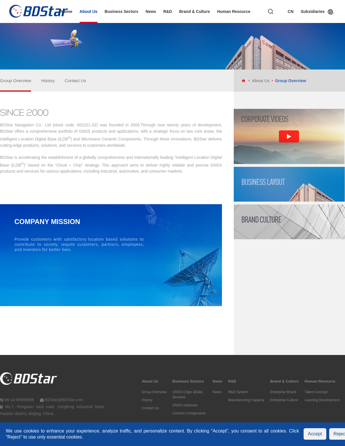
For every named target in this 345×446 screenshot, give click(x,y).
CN (291, 11)
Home (66, 11)
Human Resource (233, 11)
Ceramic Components (189, 413)
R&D (167, 11)
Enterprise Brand (283, 392)
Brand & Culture (194, 11)
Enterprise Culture (284, 400)
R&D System (238, 392)
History (48, 80)
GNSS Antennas (185, 405)
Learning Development (321, 400)
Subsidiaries (313, 12)
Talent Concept (315, 392)
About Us (88, 11)
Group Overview (15, 80)
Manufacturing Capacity (246, 400)
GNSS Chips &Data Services (187, 394)
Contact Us (75, 80)
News (150, 11)
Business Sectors (122, 11)
